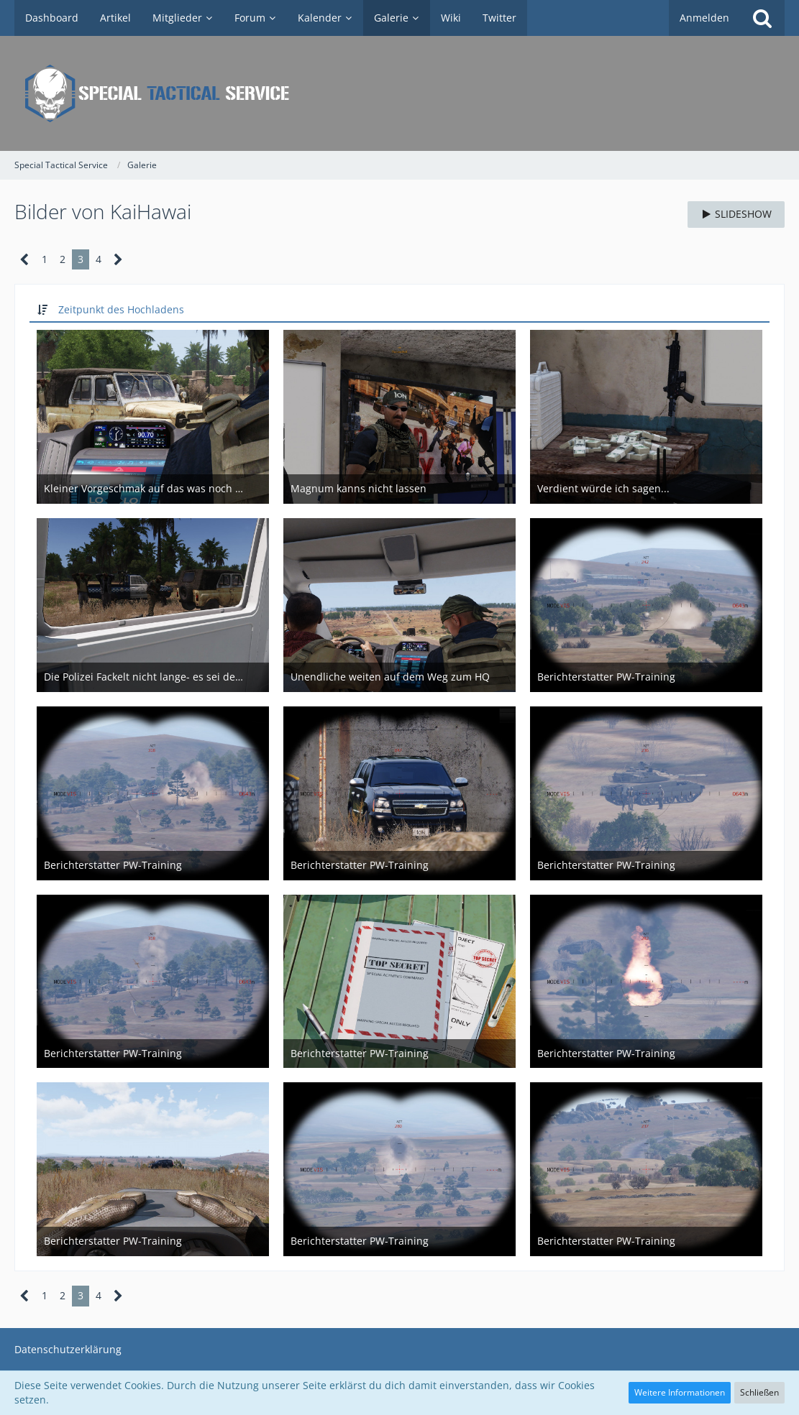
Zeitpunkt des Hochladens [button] (121, 309)
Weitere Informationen (679, 1392)
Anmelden (704, 17)
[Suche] (762, 18)
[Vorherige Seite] (24, 259)
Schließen (759, 1392)
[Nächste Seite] (118, 259)
